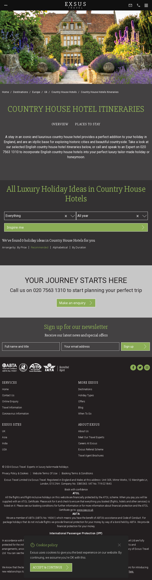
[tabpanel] (76, 196)
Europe (36, 92)
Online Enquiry (10, 401)
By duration (79, 247)
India (5, 443)
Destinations (20, 92)
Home (5, 92)
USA (4, 449)
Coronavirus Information (15, 413)
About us (83, 431)
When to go (84, 413)
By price (22, 247)
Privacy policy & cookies (15, 473)
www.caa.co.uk (85, 509)
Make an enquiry (76, 303)
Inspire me (76, 227)
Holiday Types (86, 395)
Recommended (39, 247)
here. (131, 571)
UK (3, 431)
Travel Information (12, 407)
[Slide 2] (76, 64)
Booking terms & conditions (77, 473)
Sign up (135, 346)
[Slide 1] (72, 64)
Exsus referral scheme (90, 449)
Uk (45, 92)
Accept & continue (51, 567)
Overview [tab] (60, 124)
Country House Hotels (64, 92)
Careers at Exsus (87, 443)
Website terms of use (45, 473)
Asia (4, 437)
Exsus (76, 5)
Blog (80, 407)
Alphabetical (60, 247)
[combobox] (41, 215)
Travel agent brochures (91, 455)
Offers (81, 401)
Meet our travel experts (91, 437)
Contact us (8, 395)
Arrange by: (9, 247)
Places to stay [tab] (87, 124)
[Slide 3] (80, 64)
